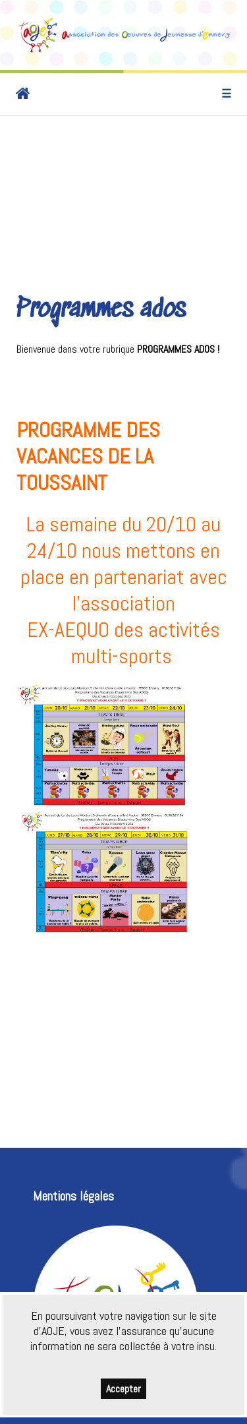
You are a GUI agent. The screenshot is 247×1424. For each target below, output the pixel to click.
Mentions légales (73, 1196)
